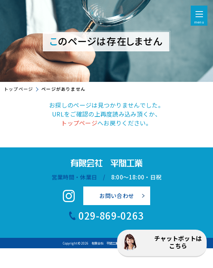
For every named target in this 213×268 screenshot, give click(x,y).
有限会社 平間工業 (104, 243)
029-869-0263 (111, 215)
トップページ (18, 89)
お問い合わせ (116, 196)
